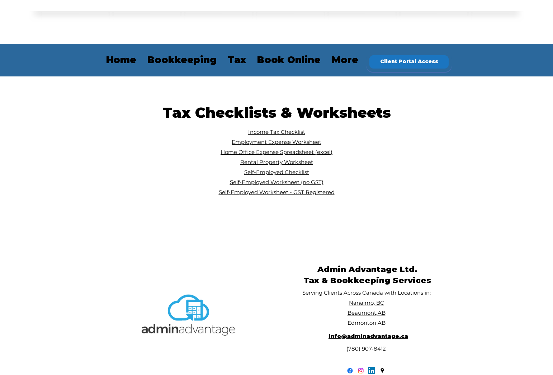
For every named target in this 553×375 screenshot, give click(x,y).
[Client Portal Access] (409, 62)
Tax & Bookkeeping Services (367, 280)
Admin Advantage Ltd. (367, 269)
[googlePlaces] (382, 370)
